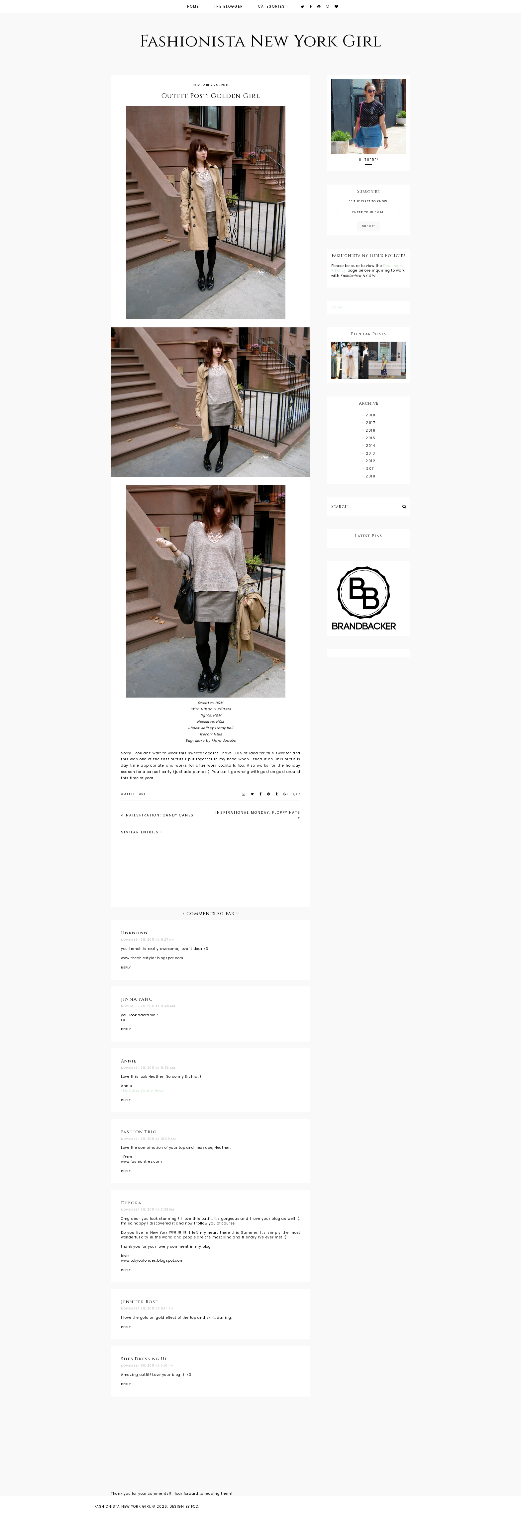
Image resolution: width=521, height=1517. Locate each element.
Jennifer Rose (139, 1302)
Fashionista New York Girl (261, 41)
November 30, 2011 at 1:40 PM (147, 1366)
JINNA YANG (137, 999)
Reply (126, 967)
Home (193, 6)
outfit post (133, 794)
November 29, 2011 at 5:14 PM (147, 1308)
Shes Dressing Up (144, 1359)
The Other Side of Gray (142, 1090)
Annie (129, 1061)
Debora (131, 1203)
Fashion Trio (139, 1132)
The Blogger (228, 6)
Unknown (134, 933)
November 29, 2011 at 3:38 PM (147, 1210)
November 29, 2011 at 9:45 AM (148, 1006)
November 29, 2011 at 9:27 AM (148, 940)
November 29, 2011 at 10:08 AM (148, 1139)
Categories (271, 6)
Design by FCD (183, 1506)
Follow (337, 307)
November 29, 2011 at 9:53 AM (148, 1068)
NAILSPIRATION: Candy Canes (159, 815)
